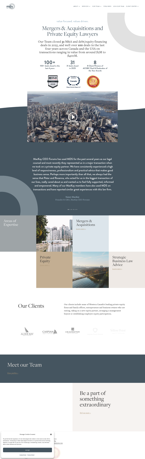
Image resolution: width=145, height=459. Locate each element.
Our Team (96, 6)
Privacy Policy (30, 455)
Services (85, 6)
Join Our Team (118, 6)
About (75, 6)
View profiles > (12, 374)
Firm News (107, 6)
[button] (51, 434)
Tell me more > (85, 414)
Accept (27, 450)
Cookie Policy (23, 455)
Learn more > (81, 229)
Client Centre (131, 6)
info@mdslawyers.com (55, 445)
